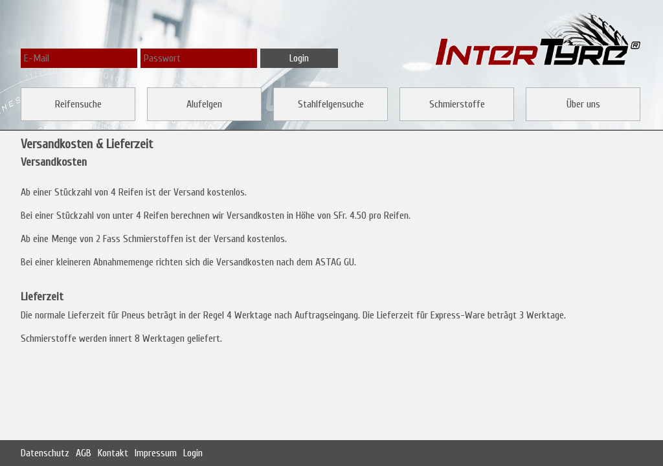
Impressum (156, 453)
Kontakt (113, 453)
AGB (83, 453)
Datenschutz (45, 453)
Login (193, 453)
